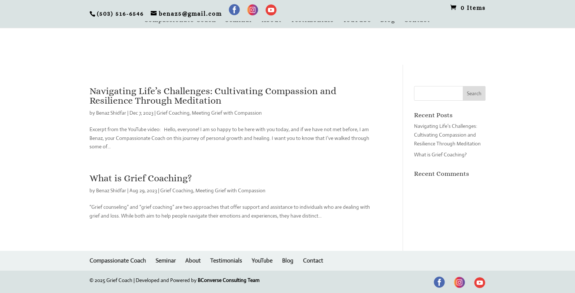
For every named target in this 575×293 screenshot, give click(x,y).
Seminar (239, 20)
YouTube (357, 20)
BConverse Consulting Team (229, 280)
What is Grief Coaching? (140, 178)
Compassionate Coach (180, 20)
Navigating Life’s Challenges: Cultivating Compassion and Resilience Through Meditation (212, 95)
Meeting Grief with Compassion (227, 113)
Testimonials (312, 20)
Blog (387, 20)
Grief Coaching (173, 113)
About (272, 20)
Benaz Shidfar (111, 113)
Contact (417, 20)
